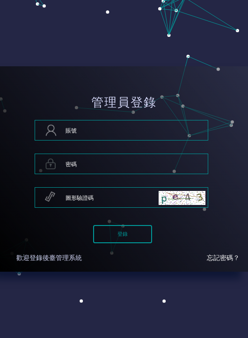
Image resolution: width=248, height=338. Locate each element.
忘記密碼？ (223, 257)
